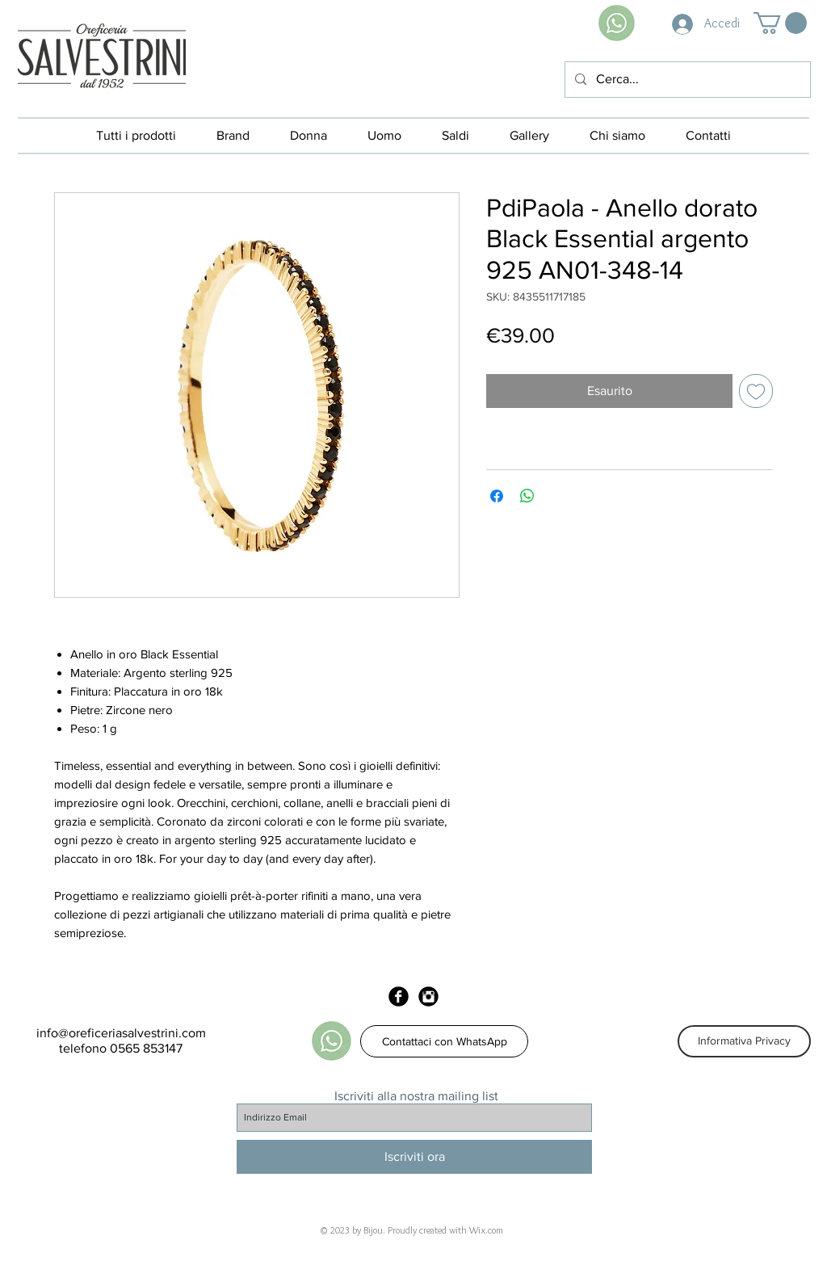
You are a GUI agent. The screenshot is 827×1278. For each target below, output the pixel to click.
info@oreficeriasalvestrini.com (121, 1033)
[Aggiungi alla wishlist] (756, 391)
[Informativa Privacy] (744, 1041)
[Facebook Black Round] (398, 996)
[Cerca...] (686, 79)
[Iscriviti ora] (414, 1157)
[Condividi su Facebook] (496, 496)
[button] (780, 23)
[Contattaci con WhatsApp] (444, 1041)
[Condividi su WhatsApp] (527, 496)
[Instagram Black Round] (428, 996)
